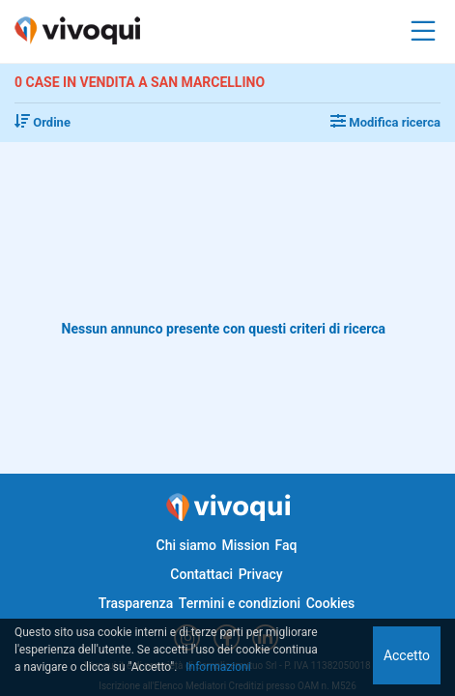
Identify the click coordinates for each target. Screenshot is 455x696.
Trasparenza (136, 603)
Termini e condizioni (239, 603)
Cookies (330, 603)
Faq (285, 545)
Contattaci (201, 574)
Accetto (407, 655)
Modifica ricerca (385, 122)
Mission (245, 545)
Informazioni (217, 667)
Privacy (261, 574)
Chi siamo (186, 545)
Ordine (42, 122)
